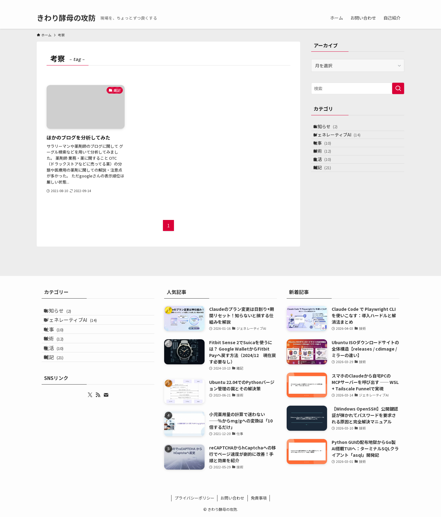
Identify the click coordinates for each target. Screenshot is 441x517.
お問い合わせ (232, 498)
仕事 (328, 154)
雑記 (328, 192)
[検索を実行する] (398, 88)
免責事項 (259, 498)
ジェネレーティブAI (342, 141)
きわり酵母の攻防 (66, 17)
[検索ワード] (357, 88)
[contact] (392, 3)
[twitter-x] (376, 3)
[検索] (400, 3)
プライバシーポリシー (194, 498)
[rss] (384, 3)
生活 (328, 180)
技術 (328, 167)
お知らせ (331, 128)
